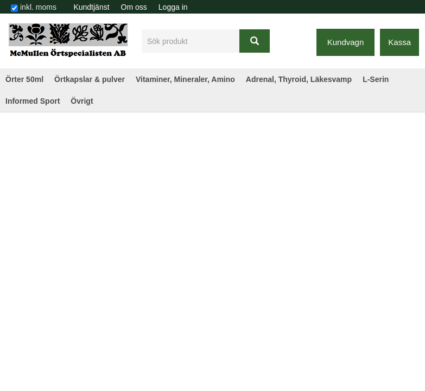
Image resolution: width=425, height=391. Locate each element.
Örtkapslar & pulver (89, 79)
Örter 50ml (24, 79)
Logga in (173, 7)
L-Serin (376, 79)
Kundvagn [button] (345, 42)
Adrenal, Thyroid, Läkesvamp (299, 79)
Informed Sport (32, 101)
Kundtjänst (91, 7)
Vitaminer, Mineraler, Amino (185, 79)
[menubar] (130, 7)
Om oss (134, 7)
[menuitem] (91, 7)
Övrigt (82, 101)
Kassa (399, 42)
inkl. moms (38, 7)
